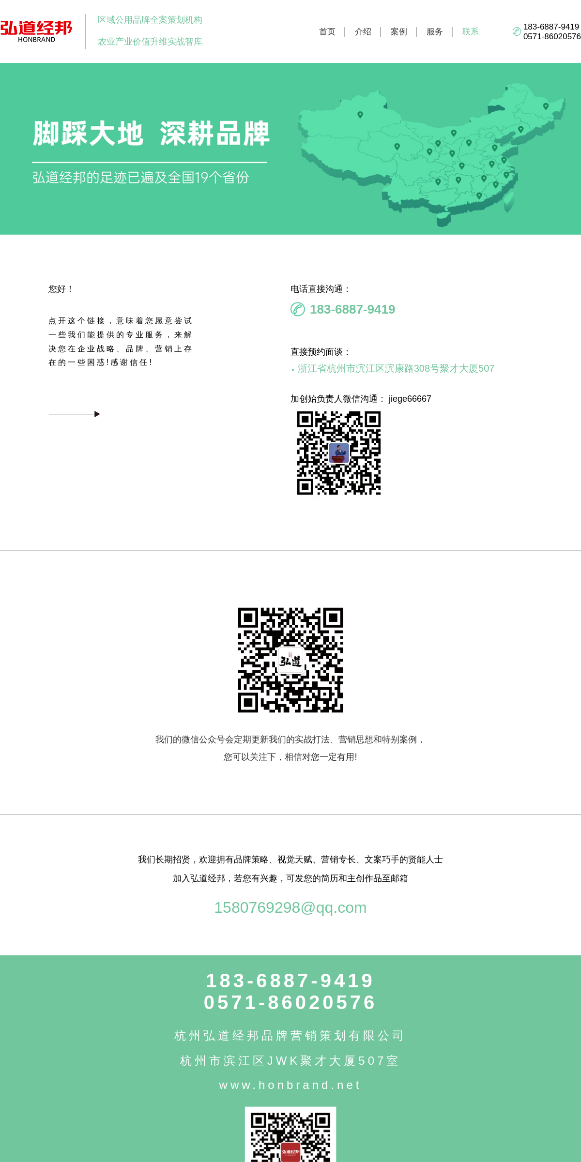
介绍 (363, 31)
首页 (327, 31)
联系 (470, 31)
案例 (399, 31)
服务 (435, 31)
